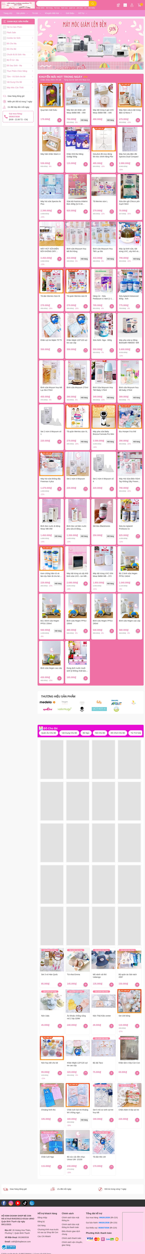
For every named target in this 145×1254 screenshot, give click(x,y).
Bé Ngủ (86, 733)
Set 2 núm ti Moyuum (76, 479)
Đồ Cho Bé (51, 728)
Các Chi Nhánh (44, 1236)
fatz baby (91, 8)
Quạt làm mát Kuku (48, 110)
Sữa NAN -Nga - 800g (102, 340)
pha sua (80, 8)
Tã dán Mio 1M (99, 1157)
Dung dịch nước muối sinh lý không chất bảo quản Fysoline (76, 671)
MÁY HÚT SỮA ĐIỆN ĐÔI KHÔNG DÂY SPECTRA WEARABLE (50, 251)
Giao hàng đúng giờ (16, 96)
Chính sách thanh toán (71, 1238)
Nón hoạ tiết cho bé (49, 1063)
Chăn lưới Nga (47, 1157)
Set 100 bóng (124, 1016)
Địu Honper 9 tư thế (127, 431)
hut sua (56, 8)
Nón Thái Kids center (102, 1016)
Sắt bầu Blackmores (101, 526)
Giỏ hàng (41, 1225)
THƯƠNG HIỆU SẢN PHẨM (58, 696)
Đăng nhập (42, 1217)
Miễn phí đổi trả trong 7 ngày (20, 101)
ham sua (64, 8)
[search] (93, 3)
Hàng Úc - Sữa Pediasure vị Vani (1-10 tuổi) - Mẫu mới (103, 299)
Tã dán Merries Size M (50, 296)
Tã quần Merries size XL (77, 431)
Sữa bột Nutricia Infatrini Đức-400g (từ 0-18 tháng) (77, 204)
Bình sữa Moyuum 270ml (77, 387)
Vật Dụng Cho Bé (69, 733)
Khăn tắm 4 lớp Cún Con (129, 1063)
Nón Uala (45, 1016)
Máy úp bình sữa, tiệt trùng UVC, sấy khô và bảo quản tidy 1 (128, 251)
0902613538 (104, 1217)
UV (85, 8)
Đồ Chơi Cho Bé (118, 733)
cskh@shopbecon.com (21, 1242)
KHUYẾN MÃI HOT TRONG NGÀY (60, 76)
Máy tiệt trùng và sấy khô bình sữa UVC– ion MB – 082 (77, 576)
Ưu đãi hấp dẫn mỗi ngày (18, 107)
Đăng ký (41, 1221)
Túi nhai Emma (73, 974)
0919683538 (23, 1237)
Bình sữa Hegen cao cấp (129, 621)
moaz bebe (40, 8)
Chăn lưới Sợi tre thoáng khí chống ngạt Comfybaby (77, 1112)
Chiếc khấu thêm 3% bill (50, 80)
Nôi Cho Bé (100, 733)
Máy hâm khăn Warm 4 (50, 154)
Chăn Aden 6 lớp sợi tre (129, 1110)
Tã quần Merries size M (77, 296)
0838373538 (103, 1228)
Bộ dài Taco (98, 1063)
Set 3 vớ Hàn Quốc (49, 974)
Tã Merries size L (100, 201)
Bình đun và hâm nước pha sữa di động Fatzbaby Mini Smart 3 (76, 529)
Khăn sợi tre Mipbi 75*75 (51, 340)
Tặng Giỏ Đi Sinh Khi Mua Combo (78, 80)
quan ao (72, 8)
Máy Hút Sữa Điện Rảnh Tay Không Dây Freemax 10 (129, 481)
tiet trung (49, 8)
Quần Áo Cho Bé (48, 733)
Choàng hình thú (48, 1110)
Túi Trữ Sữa (136, 733)
